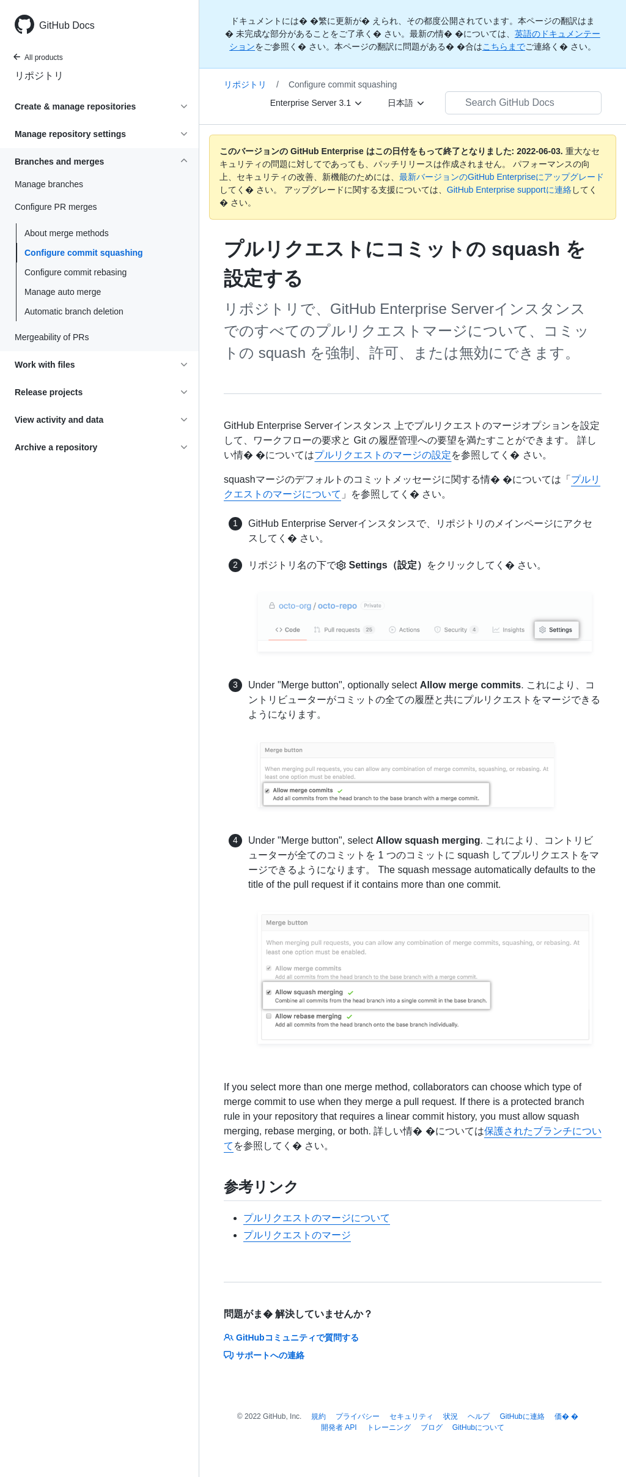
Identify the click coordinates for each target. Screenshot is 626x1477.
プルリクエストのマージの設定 (382, 455)
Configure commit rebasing (75, 272)
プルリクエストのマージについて (316, 1218)
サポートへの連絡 (264, 1355)
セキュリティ (411, 1416)
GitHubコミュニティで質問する (291, 1337)
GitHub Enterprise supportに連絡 (509, 190)
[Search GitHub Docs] (523, 102)
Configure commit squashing (83, 253)
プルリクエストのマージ (297, 1235)
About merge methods (66, 233)
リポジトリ (39, 75)
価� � (566, 1416)
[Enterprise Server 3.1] (316, 103)
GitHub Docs (67, 25)
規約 (318, 1416)
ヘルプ (479, 1416)
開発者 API (339, 1427)
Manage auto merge (62, 292)
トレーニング (389, 1427)
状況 (450, 1416)
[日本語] (406, 103)
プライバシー (358, 1416)
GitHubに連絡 (521, 1416)
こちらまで (503, 46)
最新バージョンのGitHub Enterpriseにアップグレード (501, 177)
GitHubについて (478, 1427)
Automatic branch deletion (73, 311)
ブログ (432, 1427)
